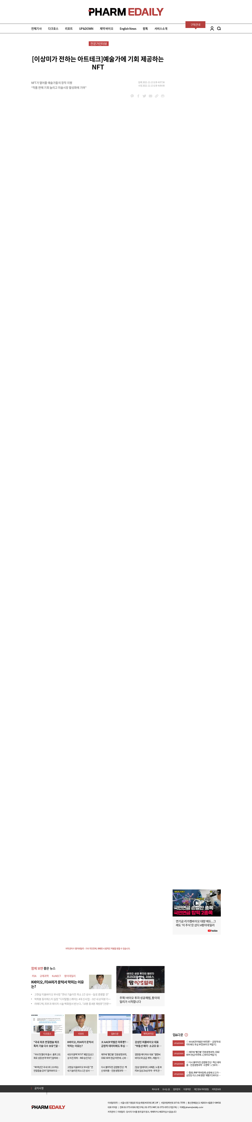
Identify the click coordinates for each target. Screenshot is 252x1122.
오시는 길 (166, 1089)
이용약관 (187, 1089)
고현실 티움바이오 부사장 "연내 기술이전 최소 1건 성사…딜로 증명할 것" (71, 994)
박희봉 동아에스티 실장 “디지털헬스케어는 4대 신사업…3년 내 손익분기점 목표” (75, 999)
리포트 (69, 28)
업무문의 (176, 1089)
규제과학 (44, 976)
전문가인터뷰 (98, 43)
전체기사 (36, 28)
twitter (144, 96)
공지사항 (39, 1088)
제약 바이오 (106, 28)
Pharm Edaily (48, 1107)
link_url (156, 96)
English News (128, 28)
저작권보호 (216, 1089)
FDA (34, 976)
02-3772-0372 (162, 1107)
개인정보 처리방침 (201, 1089)
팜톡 (145, 28)
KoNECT (56, 976)
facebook (138, 96)
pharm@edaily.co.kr (194, 1107)
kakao (132, 96)
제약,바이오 (148, 1033)
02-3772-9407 (150, 1107)
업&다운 (114, 1033)
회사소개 (155, 1089)
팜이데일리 (70, 976)
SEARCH (219, 28)
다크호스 (53, 28)
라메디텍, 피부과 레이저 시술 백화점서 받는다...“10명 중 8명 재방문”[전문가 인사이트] (77, 1004)
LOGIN (211, 28)
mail (150, 96)
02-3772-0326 (129, 1107)
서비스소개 (160, 28)
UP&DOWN (86, 28)
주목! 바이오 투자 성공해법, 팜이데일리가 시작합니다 (140, 1000)
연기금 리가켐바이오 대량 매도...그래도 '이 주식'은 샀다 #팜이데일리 (196, 923)
